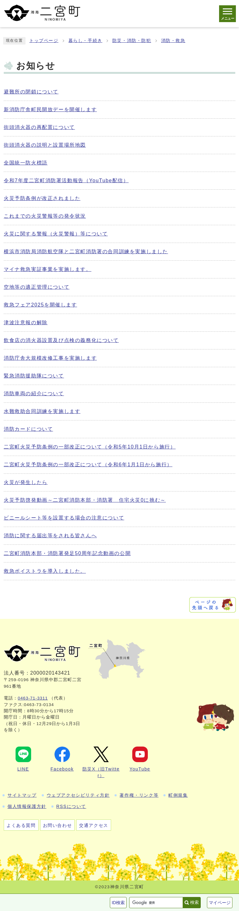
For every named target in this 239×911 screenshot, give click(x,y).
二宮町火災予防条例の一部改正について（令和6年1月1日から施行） (88, 464)
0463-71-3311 (33, 698)
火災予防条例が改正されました (42, 198)
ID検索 (118, 902)
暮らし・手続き (85, 40)
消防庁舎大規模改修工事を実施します (50, 358)
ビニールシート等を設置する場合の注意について (64, 517)
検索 (194, 902)
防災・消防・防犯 (131, 40)
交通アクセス (93, 825)
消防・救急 (173, 40)
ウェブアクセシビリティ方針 (78, 795)
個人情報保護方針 (26, 806)
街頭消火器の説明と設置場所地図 (45, 145)
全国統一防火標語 (26, 162)
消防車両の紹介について (34, 393)
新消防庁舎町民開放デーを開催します (50, 109)
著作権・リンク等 (139, 795)
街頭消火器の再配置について (39, 127)
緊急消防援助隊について (34, 375)
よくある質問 (21, 825)
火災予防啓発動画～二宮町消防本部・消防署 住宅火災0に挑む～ (85, 500)
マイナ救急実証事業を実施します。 (47, 269)
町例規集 (178, 795)
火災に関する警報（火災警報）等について (56, 233)
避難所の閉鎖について (31, 91)
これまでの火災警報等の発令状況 (45, 216)
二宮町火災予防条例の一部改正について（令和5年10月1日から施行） (90, 446)
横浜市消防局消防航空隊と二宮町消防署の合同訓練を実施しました (86, 251)
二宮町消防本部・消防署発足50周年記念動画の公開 (67, 553)
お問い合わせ (57, 825)
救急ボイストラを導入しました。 (45, 571)
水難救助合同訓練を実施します (42, 411)
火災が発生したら (26, 482)
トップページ (44, 40)
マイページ (220, 902)
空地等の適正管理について (36, 287)
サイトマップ (22, 795)
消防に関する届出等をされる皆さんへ (50, 535)
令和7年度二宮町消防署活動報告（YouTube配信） (66, 180)
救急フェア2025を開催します (40, 304)
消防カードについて (28, 429)
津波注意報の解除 (26, 322)
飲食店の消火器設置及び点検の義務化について (61, 340)
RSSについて (71, 806)
